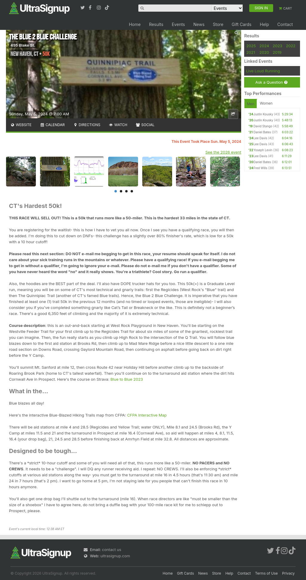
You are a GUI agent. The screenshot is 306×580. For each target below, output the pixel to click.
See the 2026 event (223, 152)
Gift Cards (241, 24)
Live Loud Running (263, 70)
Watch (118, 125)
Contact (285, 24)
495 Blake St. (22, 45)
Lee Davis (260, 138)
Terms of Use (266, 573)
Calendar (52, 125)
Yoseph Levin (262, 150)
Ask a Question (271, 82)
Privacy (288, 573)
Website (21, 125)
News (198, 24)
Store (218, 24)
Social (145, 125)
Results (156, 24)
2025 (251, 45)
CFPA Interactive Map (146, 415)
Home (134, 24)
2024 (264, 45)
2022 (291, 45)
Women (266, 103)
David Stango (262, 126)
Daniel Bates (262, 132)
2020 (264, 52)
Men (250, 104)
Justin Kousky (263, 114)
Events (178, 24)
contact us (111, 549)
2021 (250, 52)
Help (264, 24)
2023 (277, 45)
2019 (277, 52)
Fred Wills (260, 168)
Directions (86, 125)
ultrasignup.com (115, 555)
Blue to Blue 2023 (127, 379)
